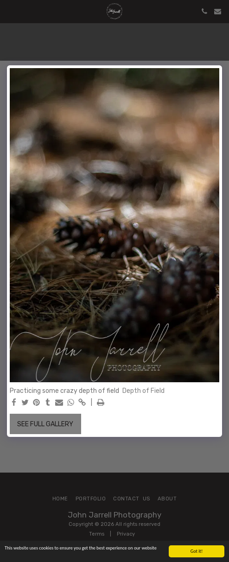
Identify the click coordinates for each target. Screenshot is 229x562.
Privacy (126, 534)
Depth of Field (143, 391)
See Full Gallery (45, 424)
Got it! (197, 551)
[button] (10, 11)
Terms (96, 534)
